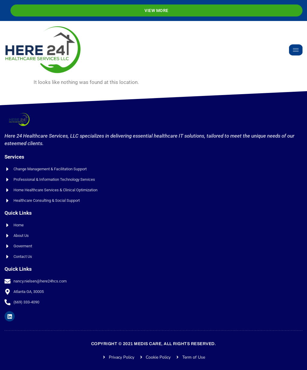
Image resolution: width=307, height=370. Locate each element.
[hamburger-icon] (296, 49)
